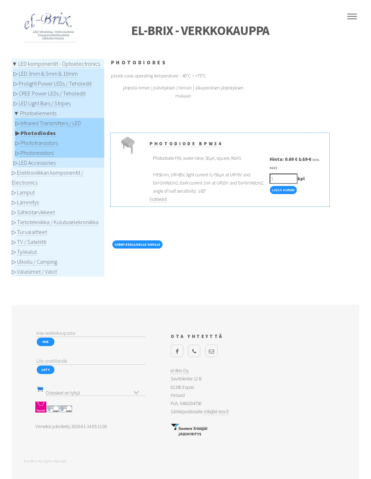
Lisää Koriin (283, 190)
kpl (301, 179)
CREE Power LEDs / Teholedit (52, 93)
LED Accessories (37, 162)
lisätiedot (158, 199)
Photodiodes (38, 132)
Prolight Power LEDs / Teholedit (55, 83)
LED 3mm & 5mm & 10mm (48, 73)
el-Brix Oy (180, 371)
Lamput (26, 192)
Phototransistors (39, 142)
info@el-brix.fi (216, 412)
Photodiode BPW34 (186, 144)
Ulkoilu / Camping (37, 261)
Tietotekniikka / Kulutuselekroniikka (58, 222)
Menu (352, 17)
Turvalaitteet (32, 231)
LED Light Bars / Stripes (45, 103)
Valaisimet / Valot (37, 271)
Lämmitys (28, 202)
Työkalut (27, 251)
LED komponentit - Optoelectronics (59, 63)
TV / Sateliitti (31, 241)
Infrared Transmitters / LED (50, 123)
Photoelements (38, 113)
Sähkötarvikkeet (36, 212)
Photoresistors (37, 152)
